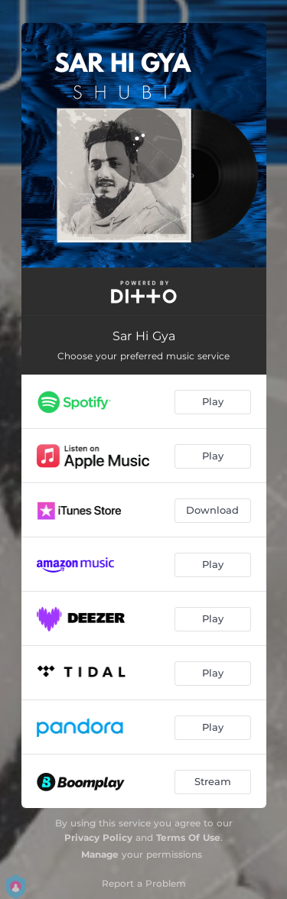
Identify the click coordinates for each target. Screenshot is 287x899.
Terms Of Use (188, 837)
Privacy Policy (98, 837)
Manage (100, 854)
